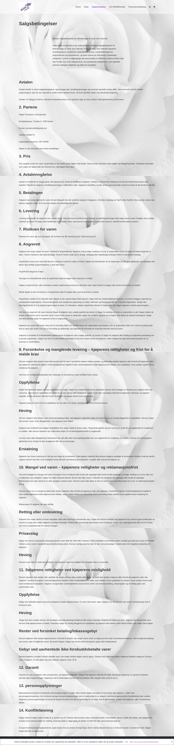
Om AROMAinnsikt (117, 7)
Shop (86, 7)
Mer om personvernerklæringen (144, 742)
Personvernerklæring (137, 7)
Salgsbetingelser (98, 7)
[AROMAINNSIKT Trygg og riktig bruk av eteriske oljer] (26, 7)
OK (126, 742)
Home (77, 7)
